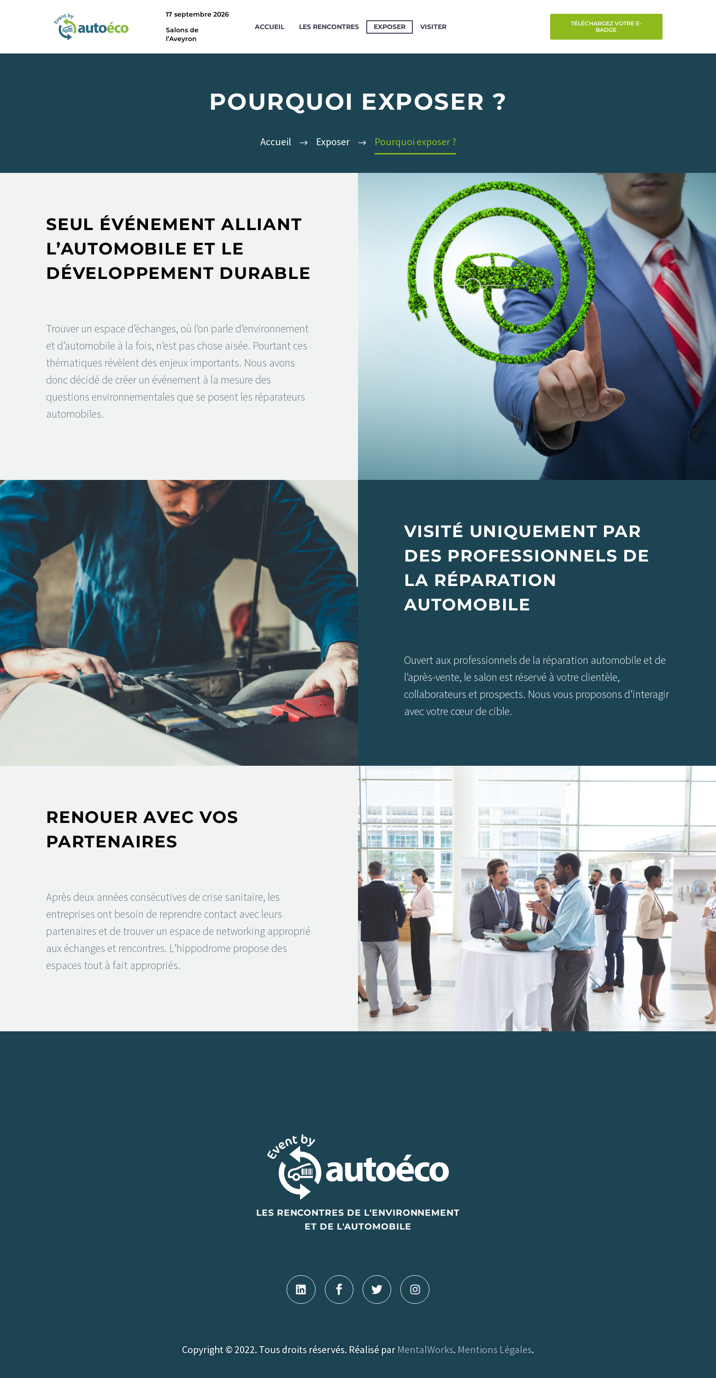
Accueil (269, 27)
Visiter (433, 27)
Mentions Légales (495, 1349)
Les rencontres (329, 27)
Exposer (389, 27)
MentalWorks (425, 1349)
